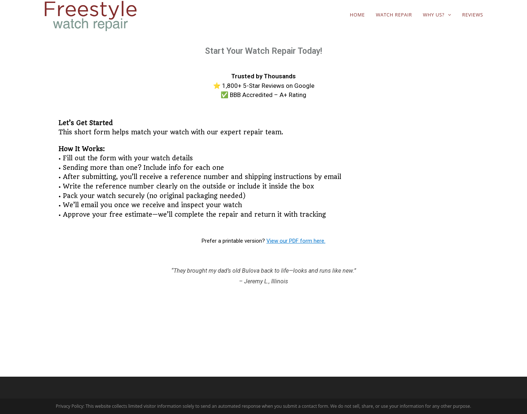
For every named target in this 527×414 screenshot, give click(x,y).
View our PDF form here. (295, 241)
